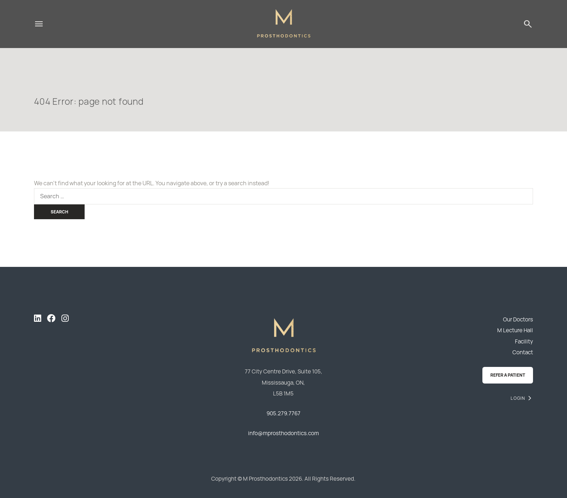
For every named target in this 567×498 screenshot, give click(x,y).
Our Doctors (518, 319)
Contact (522, 352)
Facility (524, 341)
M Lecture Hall (515, 330)
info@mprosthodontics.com (283, 433)
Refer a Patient (507, 375)
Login (518, 398)
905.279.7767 (283, 413)
